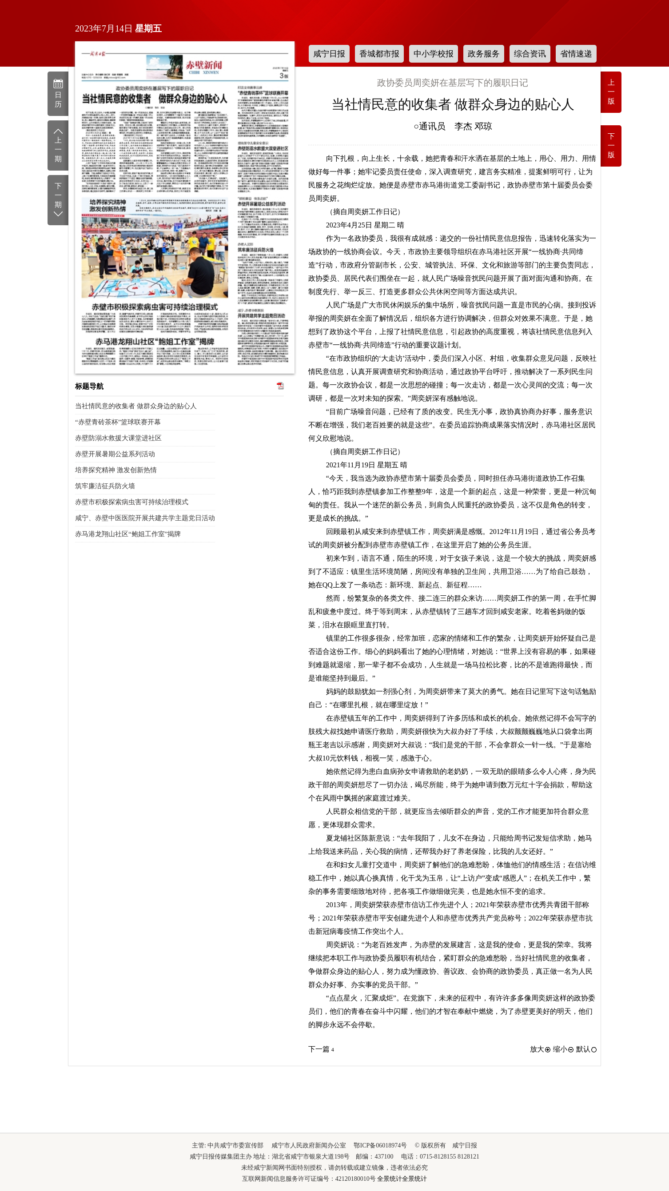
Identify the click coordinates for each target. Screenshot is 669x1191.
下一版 (611, 145)
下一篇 (321, 1049)
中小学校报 (434, 53)
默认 (586, 1049)
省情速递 (576, 53)
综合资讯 (530, 53)
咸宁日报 (329, 53)
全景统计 (389, 1178)
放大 (540, 1049)
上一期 (58, 145)
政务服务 (484, 53)
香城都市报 (379, 53)
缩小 (563, 1049)
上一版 (611, 92)
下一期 (58, 200)
